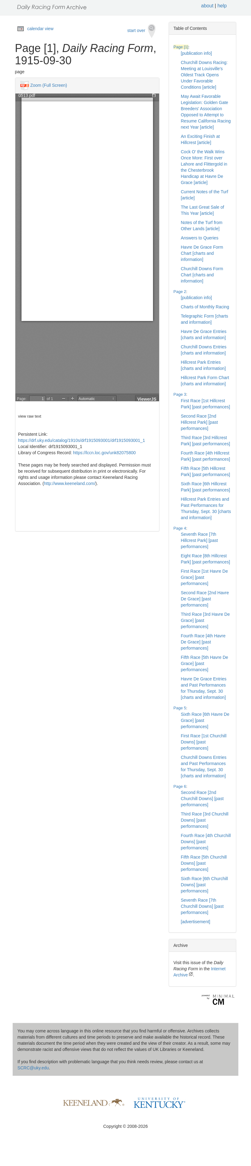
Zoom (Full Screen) (48, 84)
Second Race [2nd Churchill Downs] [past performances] (202, 798)
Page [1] (181, 47)
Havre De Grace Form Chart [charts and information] (202, 253)
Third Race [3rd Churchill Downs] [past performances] (205, 820)
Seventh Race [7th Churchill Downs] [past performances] (202, 906)
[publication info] (196, 53)
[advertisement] (195, 921)
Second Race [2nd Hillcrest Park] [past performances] (199, 422)
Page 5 (180, 708)
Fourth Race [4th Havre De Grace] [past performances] (203, 642)
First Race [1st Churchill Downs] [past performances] (204, 742)
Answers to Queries (199, 237)
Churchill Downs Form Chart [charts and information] (202, 274)
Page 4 (180, 528)
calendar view (40, 28)
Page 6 (180, 786)
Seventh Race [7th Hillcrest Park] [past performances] (199, 540)
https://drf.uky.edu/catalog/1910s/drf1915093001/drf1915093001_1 (81, 440)
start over (141, 31)
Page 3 (180, 394)
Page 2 (180, 291)
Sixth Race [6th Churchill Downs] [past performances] (204, 884)
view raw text (29, 416)
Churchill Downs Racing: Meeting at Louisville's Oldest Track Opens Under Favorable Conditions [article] (204, 75)
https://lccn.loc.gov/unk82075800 (104, 452)
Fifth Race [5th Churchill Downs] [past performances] (204, 863)
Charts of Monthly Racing (205, 306)
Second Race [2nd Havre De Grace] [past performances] (205, 598)
